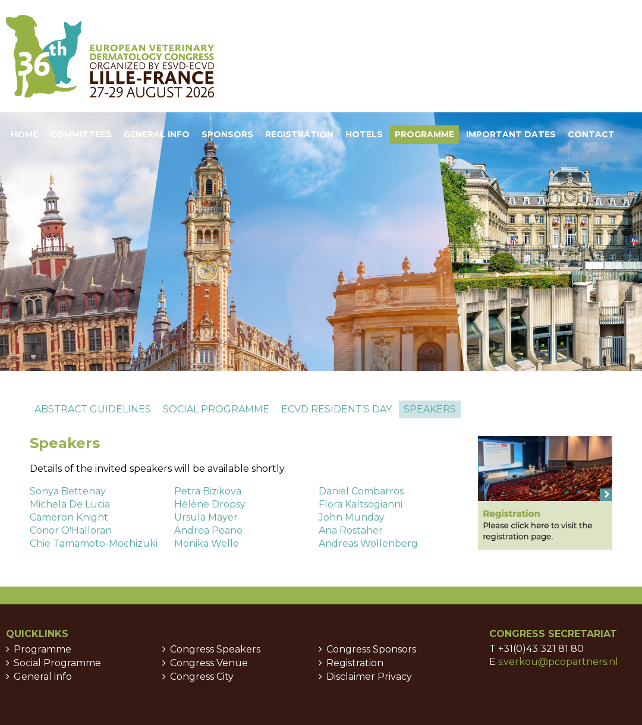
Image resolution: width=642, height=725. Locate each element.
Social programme (216, 409)
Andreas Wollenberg (368, 543)
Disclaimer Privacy (369, 676)
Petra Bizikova (207, 491)
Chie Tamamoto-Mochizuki (94, 543)
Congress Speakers (215, 649)
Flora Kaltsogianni (360, 504)
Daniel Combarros (361, 491)
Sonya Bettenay (68, 491)
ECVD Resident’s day (336, 409)
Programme (42, 649)
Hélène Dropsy (210, 504)
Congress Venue (209, 663)
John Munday (352, 517)
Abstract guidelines (92, 409)
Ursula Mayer (206, 517)
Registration (354, 663)
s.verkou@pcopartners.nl (558, 661)
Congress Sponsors (371, 649)
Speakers (430, 409)
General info (43, 676)
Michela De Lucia (70, 504)
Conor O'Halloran (71, 530)
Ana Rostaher (351, 530)
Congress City (202, 676)
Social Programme (57, 663)
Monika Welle (206, 543)
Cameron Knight (69, 517)
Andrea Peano (208, 530)
